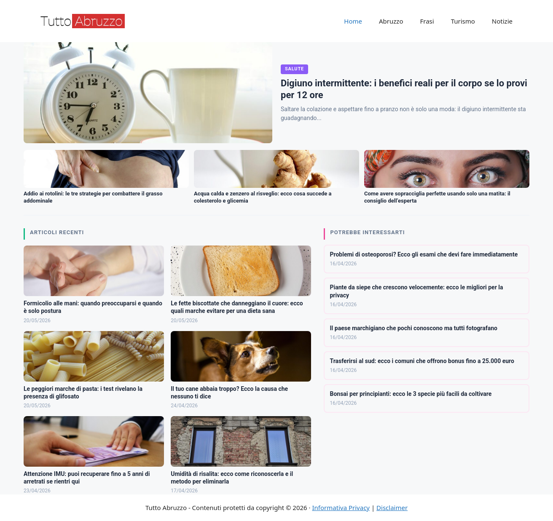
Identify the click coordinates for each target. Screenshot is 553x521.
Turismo (463, 21)
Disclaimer (392, 507)
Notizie (502, 21)
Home (353, 21)
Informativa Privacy (341, 507)
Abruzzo (391, 21)
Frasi (427, 21)
